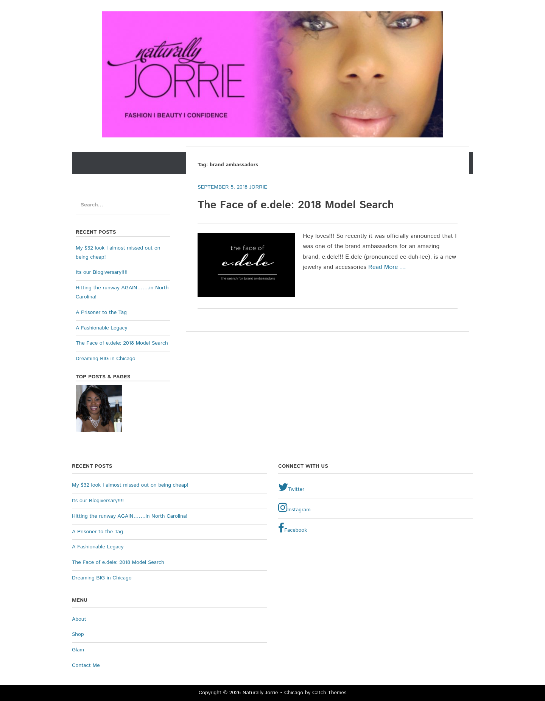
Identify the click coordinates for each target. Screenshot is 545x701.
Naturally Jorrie (260, 692)
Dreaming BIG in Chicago (105, 358)
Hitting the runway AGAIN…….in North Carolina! (129, 516)
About (79, 619)
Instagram (294, 508)
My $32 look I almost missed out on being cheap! (130, 485)
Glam (78, 650)
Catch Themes (329, 692)
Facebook (292, 528)
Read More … (387, 267)
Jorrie (258, 187)
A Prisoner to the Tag (101, 312)
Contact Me (86, 665)
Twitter (291, 487)
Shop (78, 634)
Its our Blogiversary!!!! (102, 272)
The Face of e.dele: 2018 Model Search (296, 205)
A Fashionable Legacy (101, 328)
